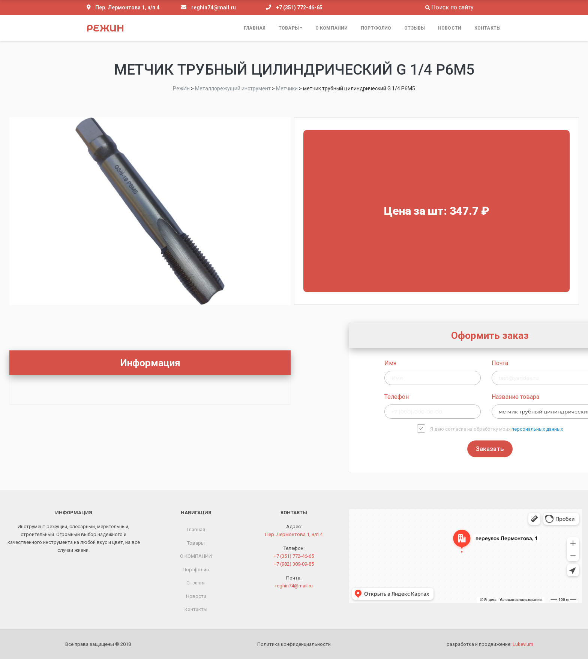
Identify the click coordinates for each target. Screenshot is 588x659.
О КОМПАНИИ (331, 28)
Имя (487, 363)
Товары (289, 28)
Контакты (487, 28)
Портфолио (376, 28)
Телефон (493, 396)
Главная (255, 28)
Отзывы (414, 28)
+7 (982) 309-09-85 (294, 564)
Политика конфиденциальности (294, 644)
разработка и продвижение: (490, 644)
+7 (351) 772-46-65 (299, 7)
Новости (449, 28)
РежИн (105, 28)
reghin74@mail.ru (213, 7)
